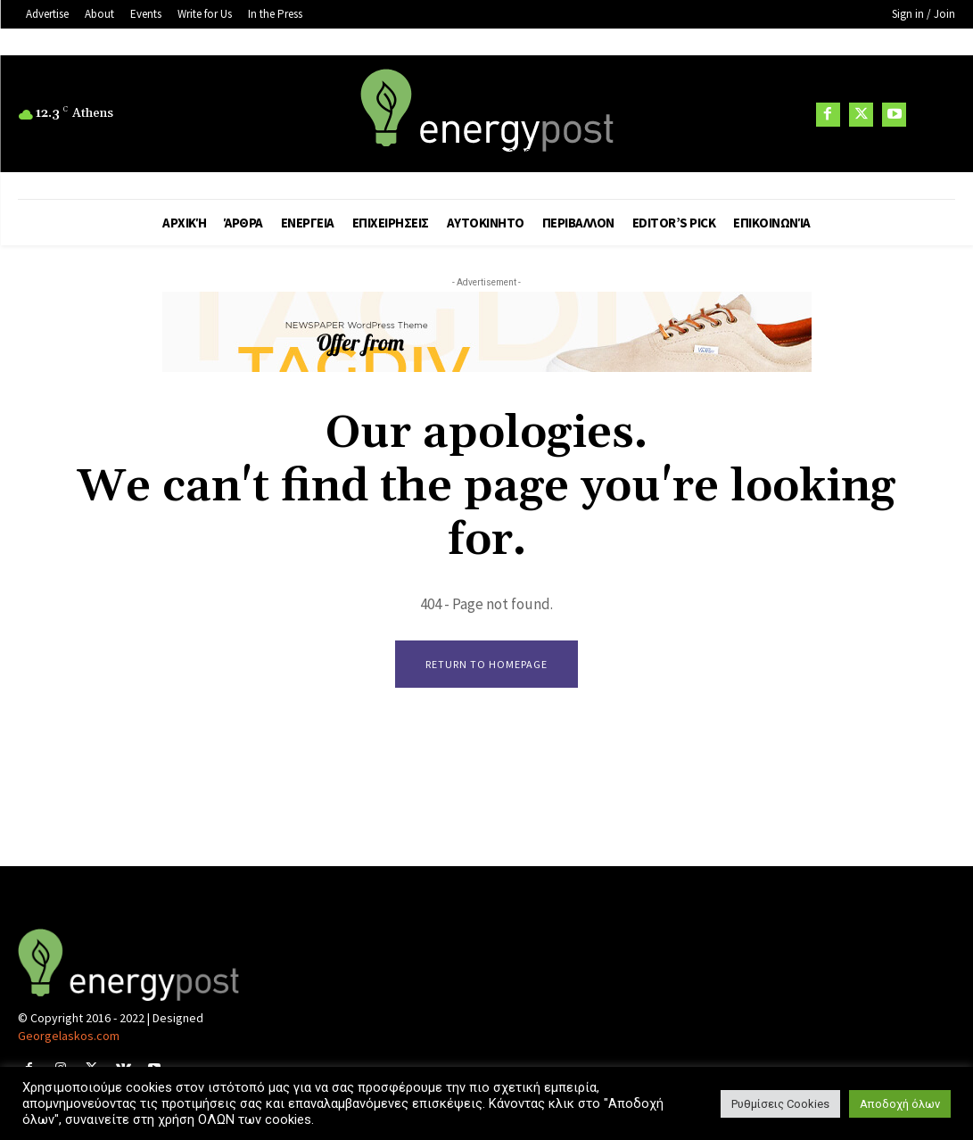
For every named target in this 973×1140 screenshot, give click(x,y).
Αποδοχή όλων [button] (900, 1104)
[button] (933, 115)
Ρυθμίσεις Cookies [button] (780, 1104)
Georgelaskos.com (69, 1036)
